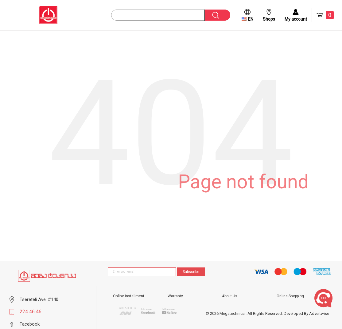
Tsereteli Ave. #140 (39, 299)
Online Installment (128, 296)
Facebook (30, 324)
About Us (229, 296)
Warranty (175, 296)
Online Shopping (290, 296)
